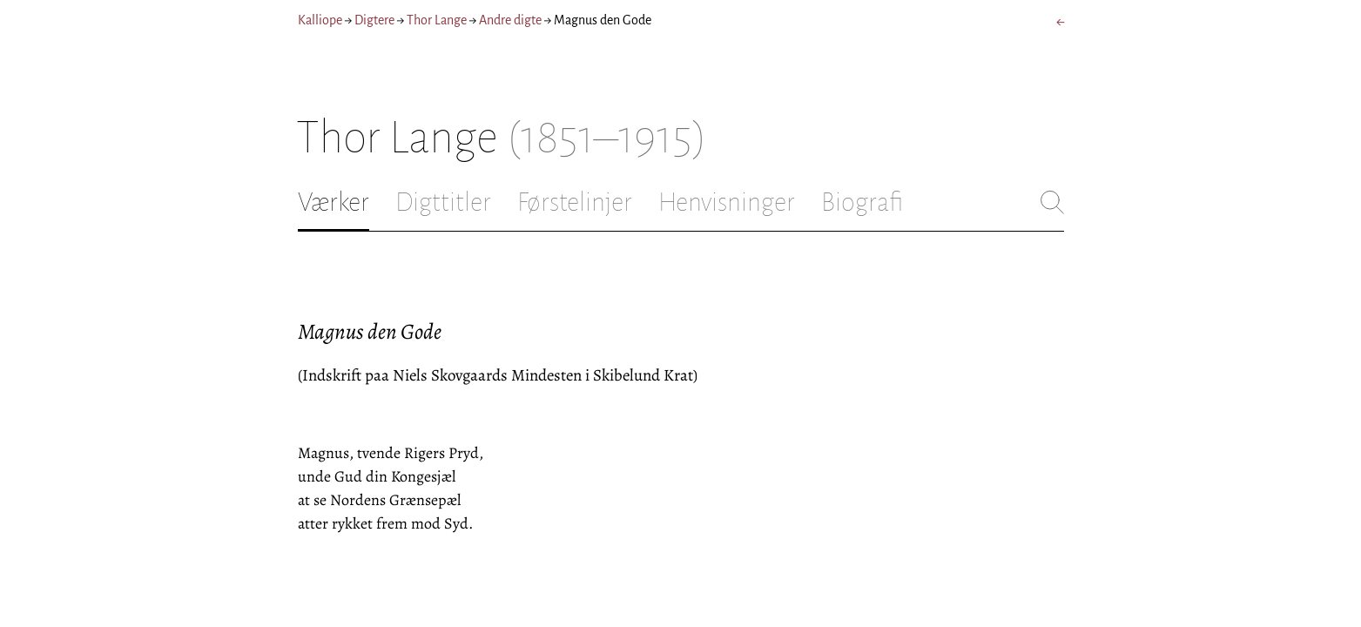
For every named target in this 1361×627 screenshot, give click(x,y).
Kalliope (320, 20)
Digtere (374, 20)
